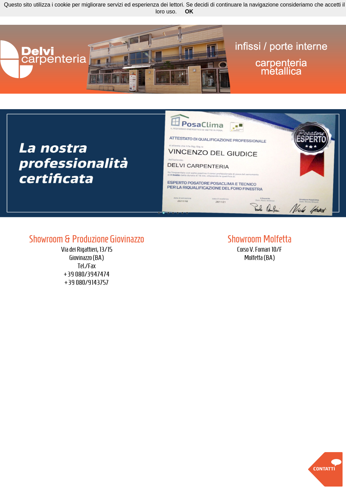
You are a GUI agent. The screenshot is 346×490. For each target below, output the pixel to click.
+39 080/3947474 (87, 274)
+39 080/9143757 (86, 282)
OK (189, 11)
